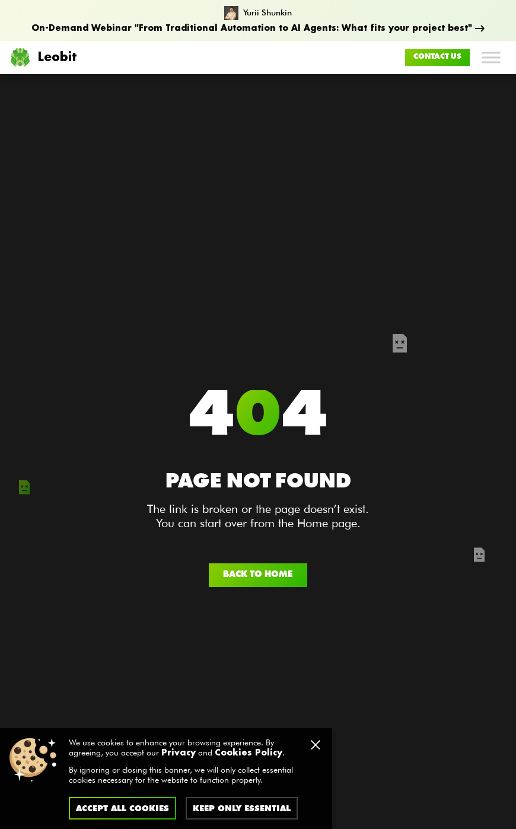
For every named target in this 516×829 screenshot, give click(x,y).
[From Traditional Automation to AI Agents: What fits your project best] (258, 20)
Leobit (43, 57)
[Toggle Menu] (491, 57)
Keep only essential (242, 808)
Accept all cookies (122, 808)
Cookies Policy (248, 753)
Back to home (258, 574)
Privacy (178, 753)
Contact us (437, 56)
